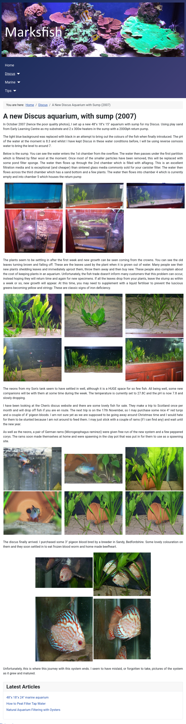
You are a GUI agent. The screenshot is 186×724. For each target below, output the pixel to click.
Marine (10, 82)
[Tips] (13, 91)
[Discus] (17, 74)
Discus (10, 74)
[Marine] (17, 82)
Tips (8, 91)
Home (9, 65)
